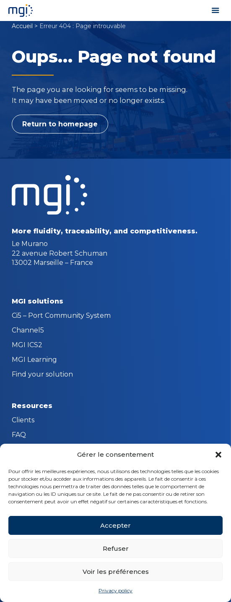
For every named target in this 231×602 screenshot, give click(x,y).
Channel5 (28, 330)
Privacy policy (115, 590)
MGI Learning (34, 360)
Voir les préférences (116, 572)
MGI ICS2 (27, 345)
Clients (23, 420)
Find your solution (42, 375)
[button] (218, 454)
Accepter (115, 525)
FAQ (19, 435)
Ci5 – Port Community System (61, 316)
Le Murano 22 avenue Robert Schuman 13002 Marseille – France (59, 253)
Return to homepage (60, 124)
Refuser (116, 548)
